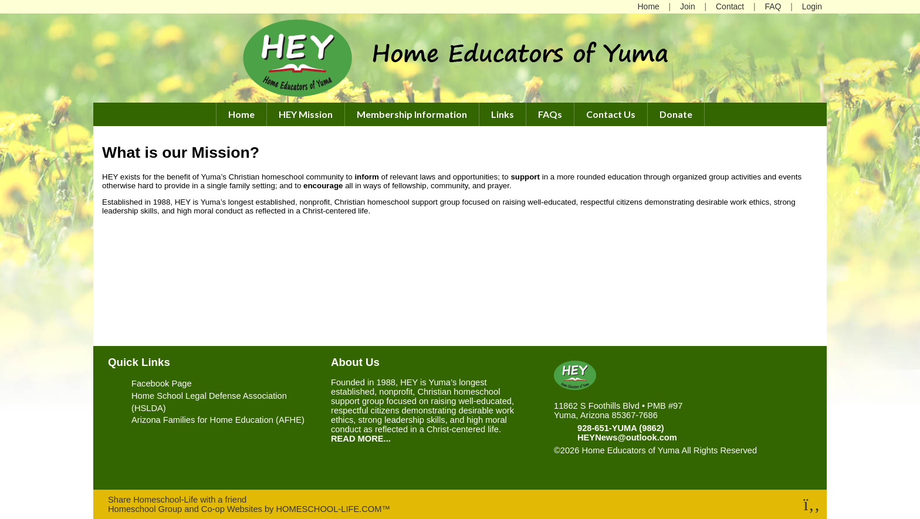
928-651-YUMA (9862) (620, 428)
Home (241, 114)
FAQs (550, 114)
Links (502, 114)
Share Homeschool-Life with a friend (177, 499)
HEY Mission (306, 114)
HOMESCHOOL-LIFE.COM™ (333, 509)
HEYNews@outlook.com (627, 437)
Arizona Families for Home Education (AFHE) (218, 420)
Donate (675, 114)
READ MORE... (361, 438)
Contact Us (610, 114)
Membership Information (412, 114)
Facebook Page (161, 383)
